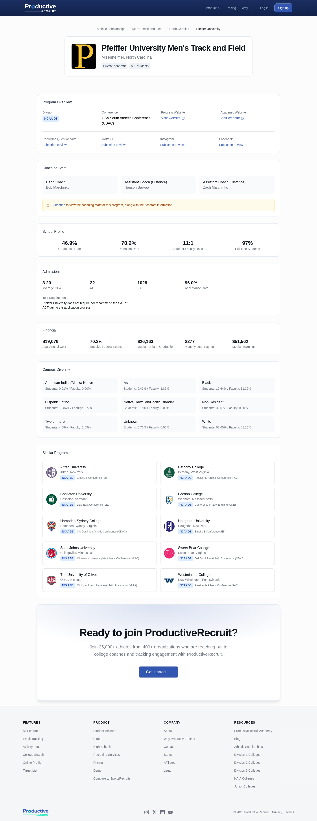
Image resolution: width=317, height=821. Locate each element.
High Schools (102, 746)
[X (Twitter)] (154, 812)
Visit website (173, 118)
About (168, 731)
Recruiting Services (106, 754)
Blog (237, 739)
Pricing (98, 762)
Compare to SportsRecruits (112, 778)
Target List (30, 770)
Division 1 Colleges (247, 754)
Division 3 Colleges (247, 770)
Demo (97, 770)
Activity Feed (32, 746)
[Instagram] (146, 812)
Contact (169, 746)
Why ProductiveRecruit (179, 739)
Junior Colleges (245, 786)
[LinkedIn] (162, 812)
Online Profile (32, 762)
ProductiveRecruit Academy (253, 731)
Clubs (97, 739)
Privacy (277, 812)
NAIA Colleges (244, 778)
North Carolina (179, 29)
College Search (33, 754)
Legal (167, 770)
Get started (158, 672)
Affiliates (169, 762)
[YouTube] (170, 812)
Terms (290, 812)
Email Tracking (33, 739)
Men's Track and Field (147, 29)
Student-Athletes (104, 731)
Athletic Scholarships (111, 29)
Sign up (283, 8)
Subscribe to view (54, 145)
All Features (31, 731)
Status (168, 754)
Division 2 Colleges (247, 762)
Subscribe (58, 205)
